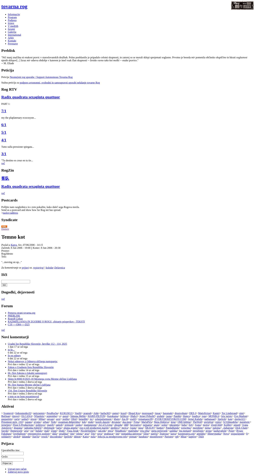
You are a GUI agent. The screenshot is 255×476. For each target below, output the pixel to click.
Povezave (13, 43)
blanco (186, 416)
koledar (50, 267)
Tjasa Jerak (72, 430)
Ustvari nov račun (17, 469)
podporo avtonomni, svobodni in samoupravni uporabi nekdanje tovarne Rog (60, 82)
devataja (116, 422)
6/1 (3, 124)
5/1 (3, 132)
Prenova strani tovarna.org (21, 312)
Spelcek (222, 419)
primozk (69, 425)
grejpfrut (208, 422)
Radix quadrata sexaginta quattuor (30, 97)
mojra (206, 425)
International (14, 34)
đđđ (126, 425)
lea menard (185, 430)
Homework (16, 430)
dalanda (26, 436)
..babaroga (227, 427)
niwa (110, 430)
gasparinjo (6, 419)
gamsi (115, 413)
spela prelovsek (159, 430)
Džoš (74, 419)
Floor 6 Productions (23, 425)
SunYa (35, 436)
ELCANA (26, 416)
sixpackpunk (237, 433)
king (173, 422)
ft (247, 433)
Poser (231, 430)
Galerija (12, 32)
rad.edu (102, 430)
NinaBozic (120, 430)
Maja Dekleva (161, 422)
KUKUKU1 (66, 413)
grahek (160, 416)
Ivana (198, 425)
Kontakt (12, 40)
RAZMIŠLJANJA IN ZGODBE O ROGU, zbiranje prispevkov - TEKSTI (46, 321)
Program (12, 17)
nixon (33, 419)
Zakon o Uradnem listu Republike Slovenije (31, 367)
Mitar (184, 436)
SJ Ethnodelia (230, 422)
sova (99, 433)
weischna (186, 427)
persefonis (198, 430)
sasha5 (24, 419)
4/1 (3, 140)
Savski (4, 430)
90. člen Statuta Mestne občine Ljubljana (29, 384)
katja (58, 427)
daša (54, 433)
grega (208, 430)
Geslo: (4, 456)
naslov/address (10, 213)
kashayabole (220, 430)
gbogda (118, 425)
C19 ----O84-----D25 (19, 324)
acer (58, 419)
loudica (196, 416)
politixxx (40, 425)
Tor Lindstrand (229, 413)
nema (208, 427)
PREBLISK (14, 315)
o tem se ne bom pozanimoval (23, 396)
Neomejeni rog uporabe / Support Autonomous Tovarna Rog (41, 77)
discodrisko (56, 436)
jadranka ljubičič (33, 427)
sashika (173, 430)
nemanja (147, 425)
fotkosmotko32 (23, 413)
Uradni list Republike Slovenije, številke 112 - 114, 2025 (37, 343)
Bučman (5, 416)
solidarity (6, 436)
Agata (133, 427)
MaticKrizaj (204, 413)
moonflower (156, 436)
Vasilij (78, 413)
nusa (140, 427)
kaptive (192, 436)
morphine (198, 427)
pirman (132, 436)
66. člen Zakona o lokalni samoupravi (27, 373)
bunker (160, 427)
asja (26, 430)
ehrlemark (49, 427)
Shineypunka (214, 433)
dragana (18, 427)
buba (184, 425)
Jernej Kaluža (195, 419)
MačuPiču (146, 422)
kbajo (117, 419)
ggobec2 (115, 427)
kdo (84, 422)
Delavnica (59, 267)
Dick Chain (241, 427)
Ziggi (54, 430)
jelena (79, 433)
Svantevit (8, 413)
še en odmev (14, 355)
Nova (226, 433)
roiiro (218, 422)
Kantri (216, 413)
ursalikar (63, 433)
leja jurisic (226, 416)
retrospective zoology (39, 433)
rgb (177, 436)
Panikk (177, 416)
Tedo (53, 422)
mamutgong (90, 425)
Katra (14, 245)
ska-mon (126, 422)
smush (237, 425)
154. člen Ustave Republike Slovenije (27, 390)
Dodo (62, 430)
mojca (125, 427)
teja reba (144, 430)
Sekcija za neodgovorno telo (112, 436)
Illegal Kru (134, 413)
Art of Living (105, 425)
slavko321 (240, 419)
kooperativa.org (186, 433)
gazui (65, 416)
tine (72, 433)
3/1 (3, 154)
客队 (5, 178)
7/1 (3, 111)
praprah (87, 413)
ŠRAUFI (149, 427)
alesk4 (16, 436)
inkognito (174, 425)
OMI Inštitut (184, 422)
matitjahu (133, 430)
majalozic (245, 422)
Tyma (136, 422)
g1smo (37, 422)
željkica (124, 416)
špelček (68, 436)
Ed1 (191, 425)
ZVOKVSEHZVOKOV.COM (170, 419)
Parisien (169, 436)
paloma (216, 427)
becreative (135, 425)
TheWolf (197, 422)
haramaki (168, 413)
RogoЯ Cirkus (15, 318)
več (3, 163)
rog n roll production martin (94, 427)
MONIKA (213, 416)
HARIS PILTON (96, 416)
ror (32, 430)
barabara (143, 436)
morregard (147, 413)
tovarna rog (14, 6)
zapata (28, 422)
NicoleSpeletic (88, 430)
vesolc (44, 436)
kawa (173, 433)
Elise (146, 433)
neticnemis (38, 413)
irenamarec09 (145, 419)
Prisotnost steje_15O (12, 422)
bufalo (38, 430)
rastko (78, 425)
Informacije (14, 14)
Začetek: (6, 247)
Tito (93, 433)
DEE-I (192, 413)
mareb (50, 425)
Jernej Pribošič (147, 416)
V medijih (13, 26)
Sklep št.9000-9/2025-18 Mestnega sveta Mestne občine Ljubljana (42, 379)
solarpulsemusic (103, 419)
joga (204, 416)
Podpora (12, 20)
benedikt (83, 419)
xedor (164, 425)
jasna (169, 416)
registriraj (38, 267)
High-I (133, 416)
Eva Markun (240, 416)
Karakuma (112, 416)
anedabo (201, 433)
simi (241, 413)
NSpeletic (39, 416)
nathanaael (209, 419)
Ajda (95, 413)
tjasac (158, 413)
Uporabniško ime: (10, 450)
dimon (77, 436)
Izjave (11, 23)
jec (91, 419)
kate (230, 419)
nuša (93, 436)
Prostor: (5, 250)
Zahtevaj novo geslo (18, 471)
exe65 (133, 419)
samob (59, 425)
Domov (5, 229)
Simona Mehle (78, 416)
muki (90, 422)
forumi (11, 29)
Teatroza (164, 433)
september (52, 416)
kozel (123, 413)
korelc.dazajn (102, 422)
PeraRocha (52, 413)
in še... (11, 349)
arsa (87, 433)
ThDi (201, 436)
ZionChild (216, 425)
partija (154, 433)
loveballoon (19, 433)
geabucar (109, 433)
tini (117, 433)
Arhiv (11, 37)
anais (156, 425)
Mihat (42, 419)
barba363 (105, 413)
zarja (16, 419)
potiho (65, 419)
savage (50, 419)
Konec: (37, 247)
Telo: (4, 256)
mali (46, 430)
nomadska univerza (131, 433)
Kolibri (227, 425)
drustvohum (181, 413)
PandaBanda (172, 427)
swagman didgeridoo (69, 422)
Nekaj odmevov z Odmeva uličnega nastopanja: (33, 361)
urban (46, 422)
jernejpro (6, 425)
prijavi (25, 267)
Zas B (125, 419)
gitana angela (70, 427)
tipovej (15, 416)
